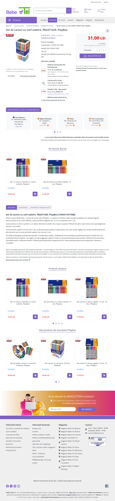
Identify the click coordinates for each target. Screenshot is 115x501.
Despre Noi (36, 428)
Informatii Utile (96, 2)
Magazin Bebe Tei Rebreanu (70, 450)
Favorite (75, 10)
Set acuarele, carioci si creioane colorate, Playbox (23, 364)
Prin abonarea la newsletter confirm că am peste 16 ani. (74, 400)
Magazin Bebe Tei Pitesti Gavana (69, 442)
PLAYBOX (50, 42)
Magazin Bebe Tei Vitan (69, 456)
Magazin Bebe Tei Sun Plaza (70, 453)
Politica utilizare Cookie (41, 435)
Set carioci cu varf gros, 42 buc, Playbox (57, 364)
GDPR (106, 2)
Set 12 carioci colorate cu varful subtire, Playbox (23, 183)
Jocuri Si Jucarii (19, 26)
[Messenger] (11, 486)
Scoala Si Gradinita (32, 26)
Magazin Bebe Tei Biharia (69, 428)
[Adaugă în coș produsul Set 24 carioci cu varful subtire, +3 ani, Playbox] (69, 194)
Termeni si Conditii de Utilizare (17, 428)
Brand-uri (9, 444)
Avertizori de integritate (41, 444)
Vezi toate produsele (28, 76)
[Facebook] (7, 486)
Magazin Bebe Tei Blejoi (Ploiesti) (69, 467)
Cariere (35, 431)
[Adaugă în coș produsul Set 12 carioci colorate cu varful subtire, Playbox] (35, 194)
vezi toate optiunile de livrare (53, 100)
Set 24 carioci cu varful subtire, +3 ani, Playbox (57, 183)
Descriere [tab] (11, 207)
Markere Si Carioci (47, 26)
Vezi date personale (79, 403)
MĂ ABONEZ (87, 409)
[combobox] (50, 11)
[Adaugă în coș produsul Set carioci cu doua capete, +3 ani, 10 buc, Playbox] (104, 317)
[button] (54, 132)
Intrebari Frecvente (13, 441)
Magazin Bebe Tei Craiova (70, 435)
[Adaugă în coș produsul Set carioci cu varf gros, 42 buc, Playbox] (69, 375)
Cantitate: (87, 50)
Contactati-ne (11, 450)
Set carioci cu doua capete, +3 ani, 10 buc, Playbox (92, 303)
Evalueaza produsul (48, 38)
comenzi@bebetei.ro (96, 433)
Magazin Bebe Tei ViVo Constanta (68, 461)
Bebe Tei (9, 26)
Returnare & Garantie (14, 438)
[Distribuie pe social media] (107, 31)
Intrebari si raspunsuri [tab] (40, 207)
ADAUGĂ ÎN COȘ (92, 56)
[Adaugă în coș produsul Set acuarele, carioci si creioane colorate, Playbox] (35, 375)
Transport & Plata (12, 435)
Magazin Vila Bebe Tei (68, 438)
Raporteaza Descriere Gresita (18, 260)
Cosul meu (87, 10)
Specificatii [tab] (23, 207)
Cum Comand (11, 431)
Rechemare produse (14, 447)
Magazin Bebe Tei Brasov (69, 431)
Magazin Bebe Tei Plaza (69, 447)
